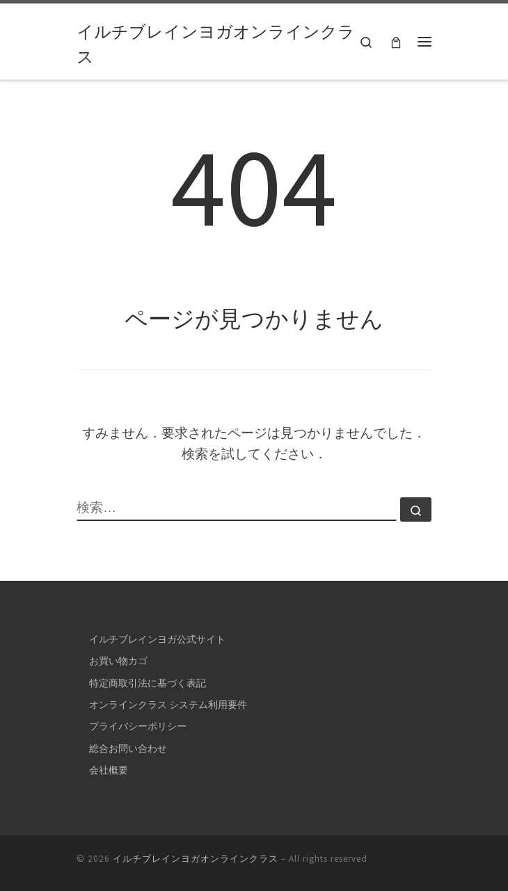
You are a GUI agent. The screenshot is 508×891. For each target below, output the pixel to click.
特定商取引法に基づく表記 (147, 683)
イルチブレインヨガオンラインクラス (195, 859)
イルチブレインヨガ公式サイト (157, 639)
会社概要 (108, 770)
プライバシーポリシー (137, 726)
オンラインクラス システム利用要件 (168, 704)
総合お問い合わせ (128, 748)
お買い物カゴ (118, 661)
